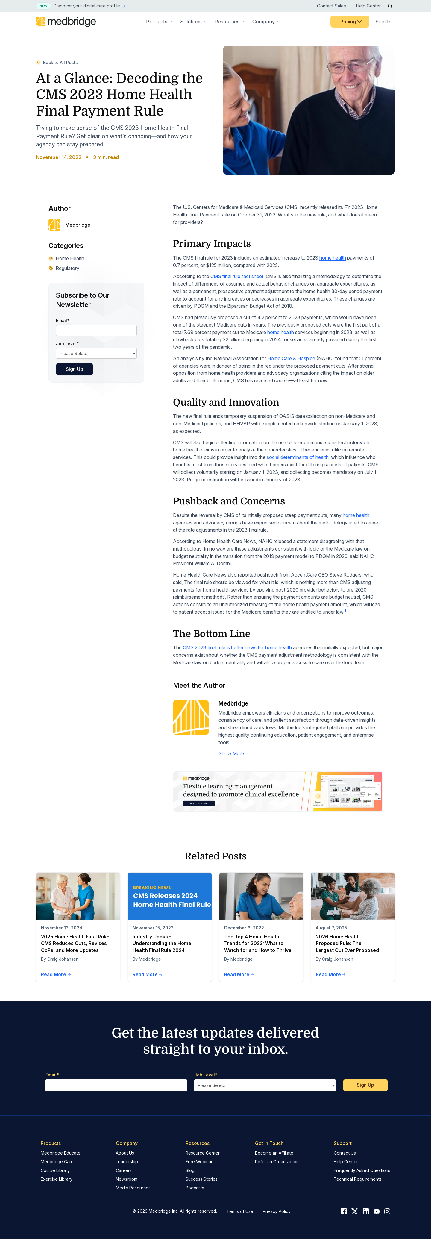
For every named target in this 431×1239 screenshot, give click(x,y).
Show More (231, 753)
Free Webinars (200, 1161)
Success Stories (202, 1179)
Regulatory (63, 268)
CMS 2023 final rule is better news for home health (237, 647)
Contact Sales (331, 6)
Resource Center (203, 1152)
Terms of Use (240, 1211)
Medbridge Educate (61, 1152)
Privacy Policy (277, 1211)
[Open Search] (390, 6)
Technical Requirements (358, 1179)
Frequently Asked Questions (362, 1170)
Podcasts (195, 1187)
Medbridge (233, 703)
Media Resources (133, 1187)
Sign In (383, 22)
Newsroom (126, 1179)
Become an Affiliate (274, 1152)
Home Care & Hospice (291, 358)
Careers (124, 1170)
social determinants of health (298, 457)
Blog (190, 1170)
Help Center (368, 6)
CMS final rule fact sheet (236, 276)
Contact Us (345, 1152)
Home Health (66, 258)
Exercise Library (56, 1179)
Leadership (127, 1161)
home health (332, 258)
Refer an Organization (277, 1161)
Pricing (351, 21)
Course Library (55, 1170)
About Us (125, 1152)
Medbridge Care (57, 1161)
